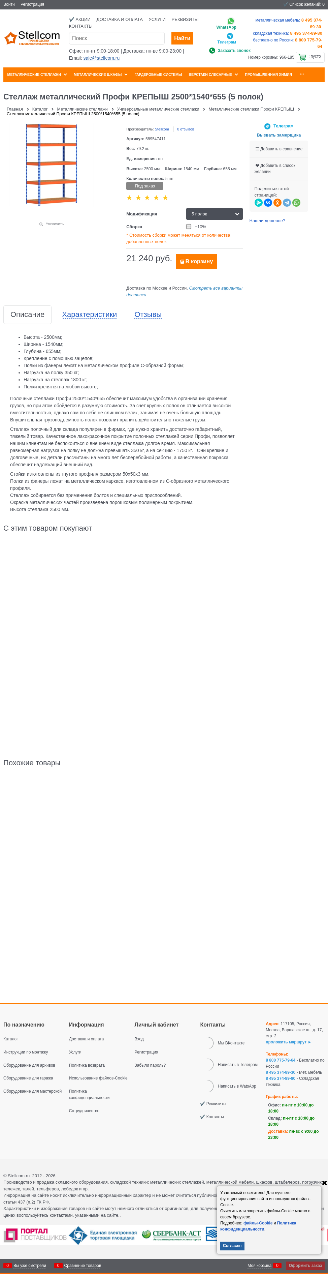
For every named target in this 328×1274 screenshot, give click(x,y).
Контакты (81, 26)
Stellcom (162, 129)
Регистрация (32, 4)
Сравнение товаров (82, 1265)
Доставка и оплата (120, 19)
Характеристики (89, 315)
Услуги (157, 19)
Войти (9, 4)
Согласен (232, 1245)
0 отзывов (185, 129)
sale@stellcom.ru (102, 58)
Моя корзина (259, 1265)
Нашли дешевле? (268, 220)
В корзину (199, 261)
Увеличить (55, 224)
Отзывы (148, 315)
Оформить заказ (305, 1265)
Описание (27, 315)
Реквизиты (185, 19)
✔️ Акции (80, 19)
